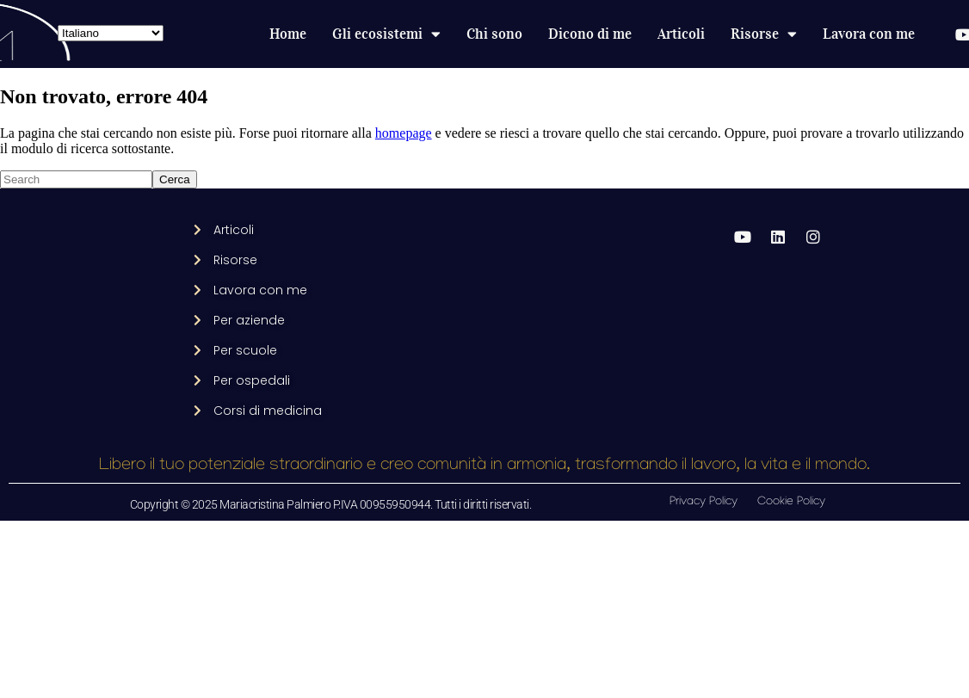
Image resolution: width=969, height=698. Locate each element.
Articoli (681, 34)
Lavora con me (869, 34)
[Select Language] (111, 33)
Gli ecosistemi (386, 34)
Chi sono (494, 34)
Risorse (764, 34)
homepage (403, 133)
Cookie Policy (791, 502)
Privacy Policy (704, 502)
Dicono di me (590, 34)
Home (287, 34)
